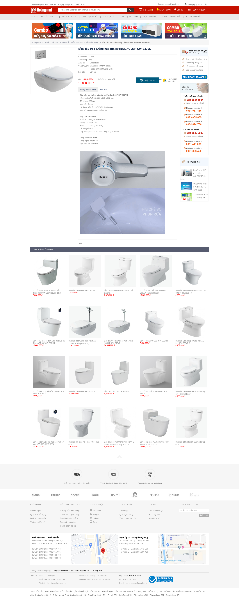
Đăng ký (191, 4)
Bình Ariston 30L (141, 595)
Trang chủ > (38, 42)
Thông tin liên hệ (37, 522)
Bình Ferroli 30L (95, 595)
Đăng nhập (202, 4)
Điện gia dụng (150, 17)
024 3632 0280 (136, 543)
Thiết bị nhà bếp (90, 17)
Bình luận (103, 90)
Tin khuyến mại (155, 510)
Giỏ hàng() (148, 10)
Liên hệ (180, 10)
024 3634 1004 (45, 543)
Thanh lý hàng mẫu (171, 17)
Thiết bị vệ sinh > (53, 42)
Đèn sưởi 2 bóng (150, 591)
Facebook (95, 510)
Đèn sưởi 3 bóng (134, 591)
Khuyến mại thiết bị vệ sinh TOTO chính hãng (199, 187)
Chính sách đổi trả (68, 526)
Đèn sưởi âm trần (167, 591)
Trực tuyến (124, 510)
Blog (93, 522)
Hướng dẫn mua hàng (69, 510)
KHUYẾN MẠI (165, 10)
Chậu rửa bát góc (184, 591)
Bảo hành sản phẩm (69, 518)
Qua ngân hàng (126, 514)
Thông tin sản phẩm (88, 90)
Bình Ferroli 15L (125, 595)
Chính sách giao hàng (69, 514)
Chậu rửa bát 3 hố (43, 595)
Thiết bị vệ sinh (69, 17)
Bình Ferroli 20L (110, 595)
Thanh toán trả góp (128, 518)
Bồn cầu (83, 95)
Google (94, 514)
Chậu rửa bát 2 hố (61, 595)
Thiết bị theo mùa (129, 17)
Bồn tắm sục (95, 591)
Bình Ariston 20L (157, 595)
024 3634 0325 (60, 543)
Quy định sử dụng (38, 514)
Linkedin (95, 518)
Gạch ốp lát (109, 17)
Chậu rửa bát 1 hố (78, 595)
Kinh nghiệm (154, 514)
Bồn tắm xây (120, 591)
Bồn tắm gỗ (83, 591)
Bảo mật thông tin (67, 522)
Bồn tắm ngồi (71, 591)
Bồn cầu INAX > (94, 42)
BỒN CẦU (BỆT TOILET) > (74, 42)
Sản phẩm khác (193, 17)
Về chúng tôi (35, 510)
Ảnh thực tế (154, 518)
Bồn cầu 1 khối (57, 591)
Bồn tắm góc (108, 591)
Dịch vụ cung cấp (38, 518)
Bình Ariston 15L (173, 595)
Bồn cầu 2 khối (42, 591)
